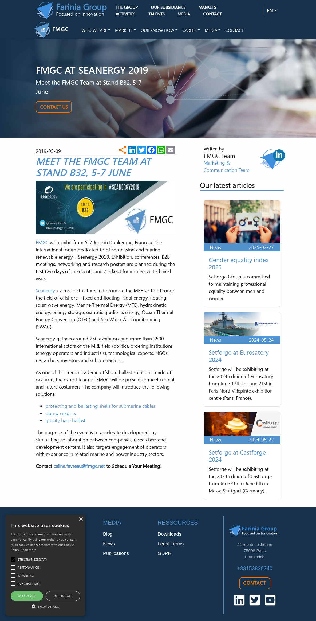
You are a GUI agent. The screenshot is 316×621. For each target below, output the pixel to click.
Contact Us (54, 107)
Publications (116, 553)
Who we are (94, 30)
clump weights (60, 413)
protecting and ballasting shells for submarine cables (100, 406)
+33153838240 (254, 568)
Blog (108, 534)
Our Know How (157, 30)
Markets (124, 30)
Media (211, 30)
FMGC (42, 242)
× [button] (81, 519)
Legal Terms (170, 543)
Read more (29, 550)
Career (189, 30)
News (109, 543)
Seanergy (47, 290)
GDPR (164, 553)
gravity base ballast (65, 420)
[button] (45, 606)
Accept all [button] (26, 596)
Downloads (169, 534)
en (270, 10)
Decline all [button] (63, 596)
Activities (125, 14)
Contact (212, 14)
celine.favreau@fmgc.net (79, 466)
